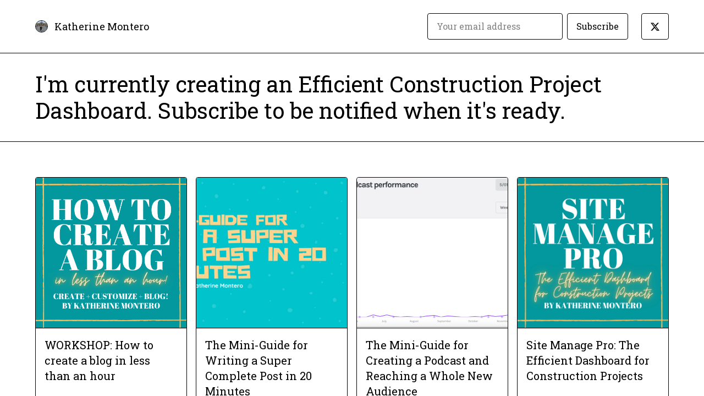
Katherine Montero (101, 26)
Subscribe (597, 26)
